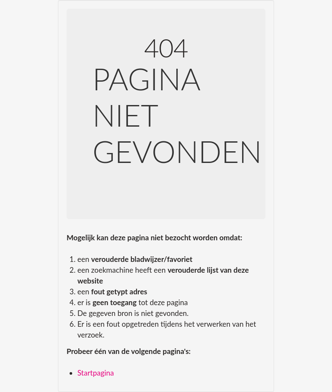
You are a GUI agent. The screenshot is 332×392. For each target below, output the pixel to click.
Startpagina (95, 372)
